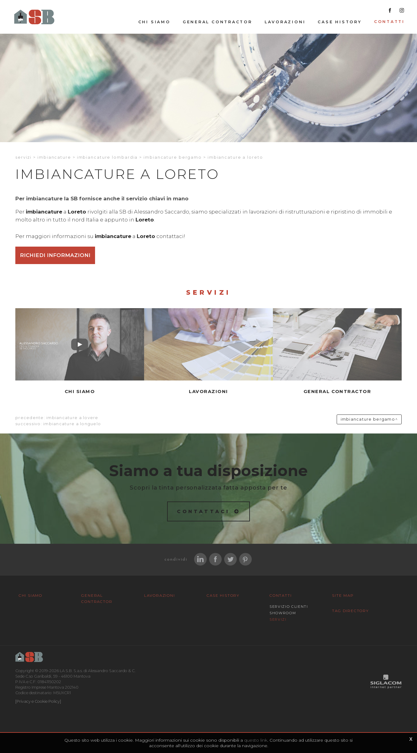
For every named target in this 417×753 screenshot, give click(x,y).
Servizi (23, 157)
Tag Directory (350, 610)
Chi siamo (154, 22)
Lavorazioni (285, 22)
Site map (343, 595)
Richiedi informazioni (55, 255)
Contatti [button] (389, 21)
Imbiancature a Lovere (72, 417)
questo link (255, 740)
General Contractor (217, 22)
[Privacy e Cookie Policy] (38, 701)
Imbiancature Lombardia (107, 157)
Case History (340, 22)
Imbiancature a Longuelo (72, 424)
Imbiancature (54, 157)
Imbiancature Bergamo (172, 157)
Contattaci (203, 511)
